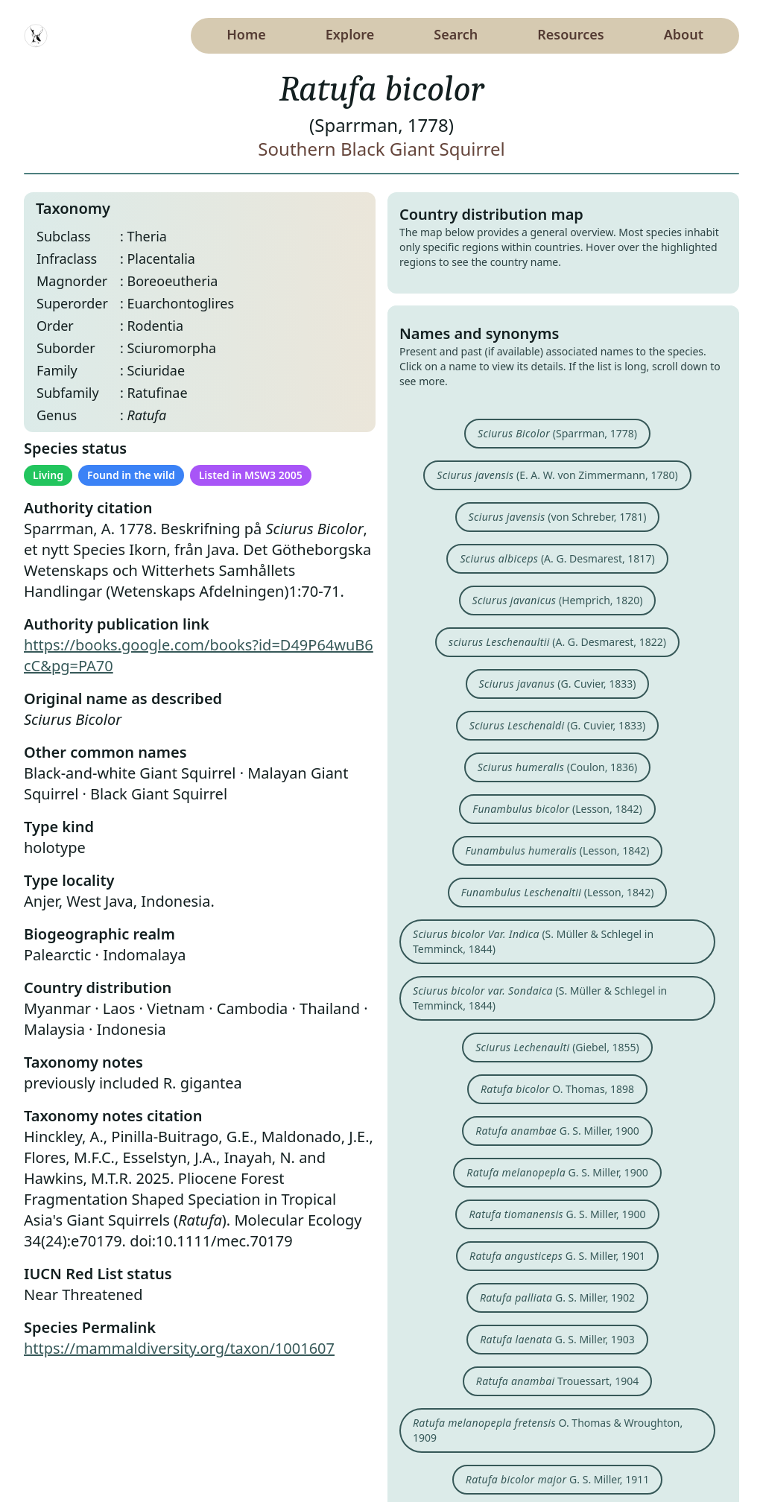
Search (456, 34)
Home (246, 34)
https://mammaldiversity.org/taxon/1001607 (179, 1348)
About (683, 34)
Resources (570, 34)
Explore (350, 34)
